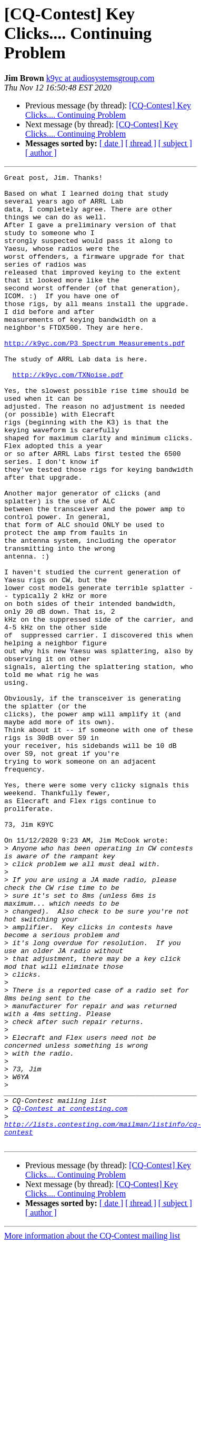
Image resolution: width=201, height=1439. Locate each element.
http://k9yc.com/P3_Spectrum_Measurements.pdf (94, 377)
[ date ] (111, 143)
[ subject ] (175, 143)
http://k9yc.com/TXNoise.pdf (68, 415)
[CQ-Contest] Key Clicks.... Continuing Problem (108, 110)
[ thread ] (140, 143)
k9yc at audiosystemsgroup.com (100, 78)
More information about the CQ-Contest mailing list (92, 1429)
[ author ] (41, 152)
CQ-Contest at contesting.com (70, 1296)
